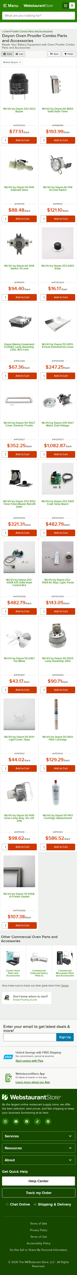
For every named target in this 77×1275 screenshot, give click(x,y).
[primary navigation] (11, 5)
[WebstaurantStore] (38, 1097)
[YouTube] (16, 1121)
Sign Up (65, 1037)
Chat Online (18, 1204)
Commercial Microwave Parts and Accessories (65, 973)
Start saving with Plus (29, 1060)
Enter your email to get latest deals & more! (36, 1028)
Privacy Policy (38, 1230)
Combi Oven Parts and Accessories (13, 973)
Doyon (65, 985)
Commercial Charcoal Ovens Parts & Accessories (39, 973)
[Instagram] (5, 1121)
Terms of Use (38, 1236)
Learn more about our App (33, 1082)
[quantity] (5, 140)
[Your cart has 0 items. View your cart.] (68, 5)
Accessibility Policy (39, 1243)
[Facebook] (26, 1121)
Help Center (38, 1181)
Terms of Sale (38, 1223)
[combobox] (38, 16)
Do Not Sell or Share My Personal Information (38, 1250)
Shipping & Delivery (52, 1204)
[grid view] (7, 54)
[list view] (19, 54)
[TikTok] (37, 1121)
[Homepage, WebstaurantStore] (39, 5)
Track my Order (39, 1193)
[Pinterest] (48, 1121)
